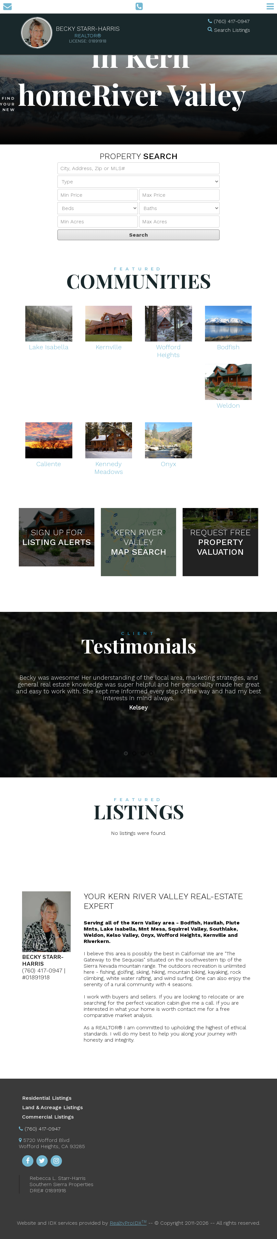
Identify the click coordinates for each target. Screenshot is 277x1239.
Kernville (108, 343)
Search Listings (232, 30)
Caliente (48, 460)
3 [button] (142, 753)
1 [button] (126, 753)
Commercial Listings (48, 1117)
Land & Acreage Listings (52, 1107)
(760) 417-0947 (232, 21)
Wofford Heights (168, 347)
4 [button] (151, 753)
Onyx (168, 460)
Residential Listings (46, 1098)
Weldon (228, 401)
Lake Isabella (48, 343)
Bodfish (228, 343)
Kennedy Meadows (108, 464)
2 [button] (134, 753)
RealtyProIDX (128, 1223)
